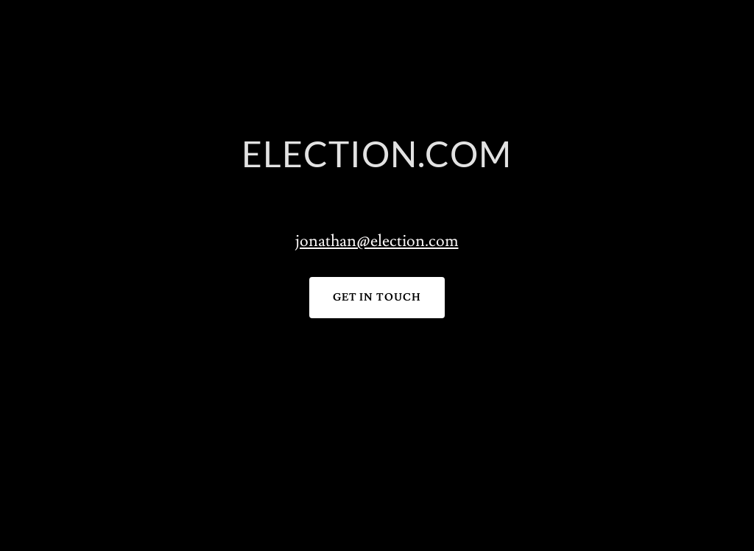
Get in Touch (377, 297)
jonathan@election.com (376, 241)
